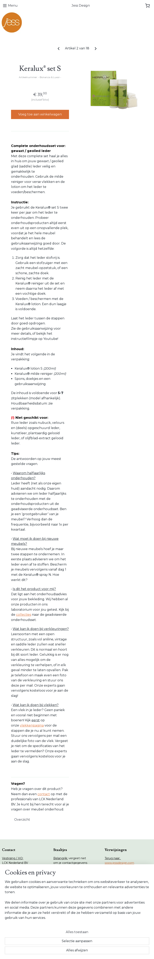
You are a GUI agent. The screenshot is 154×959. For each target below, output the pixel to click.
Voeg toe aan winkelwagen (40, 114)
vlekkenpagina (32, 725)
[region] (50, 928)
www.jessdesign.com (119, 863)
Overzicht (22, 819)
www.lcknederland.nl (119, 876)
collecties (23, 615)
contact (43, 794)
